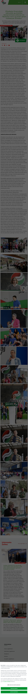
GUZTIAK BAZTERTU (14, 691)
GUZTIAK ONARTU (14, 688)
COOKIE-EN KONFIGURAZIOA (14, 684)
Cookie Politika (6, 681)
